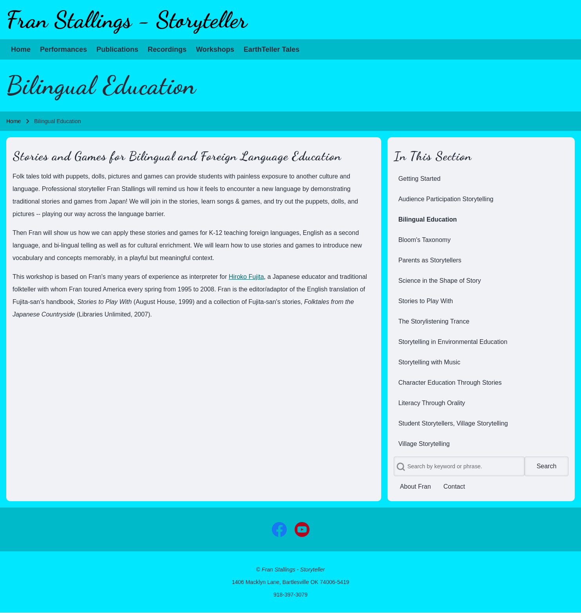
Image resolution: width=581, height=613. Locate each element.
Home (13, 121)
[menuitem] (20, 49)
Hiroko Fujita (246, 276)
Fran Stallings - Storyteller (126, 19)
